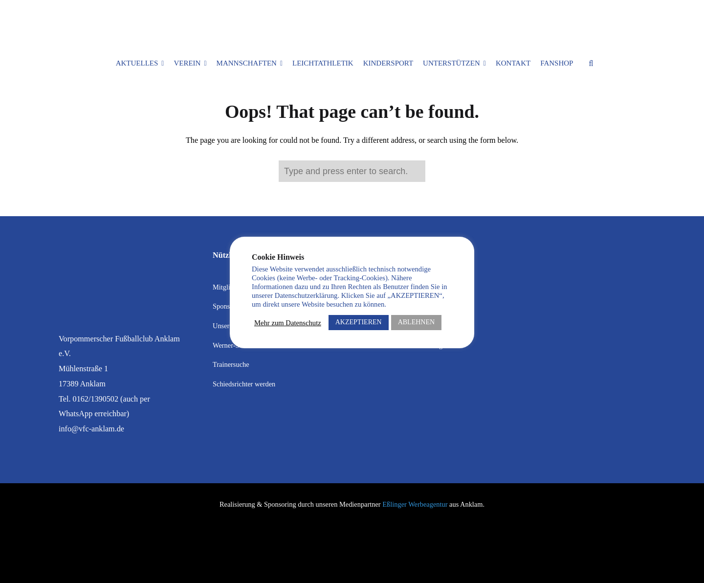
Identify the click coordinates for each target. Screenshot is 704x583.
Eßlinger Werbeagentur (414, 504)
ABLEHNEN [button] (416, 322)
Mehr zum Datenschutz (287, 323)
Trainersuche (231, 364)
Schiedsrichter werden (244, 384)
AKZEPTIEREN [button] (358, 322)
